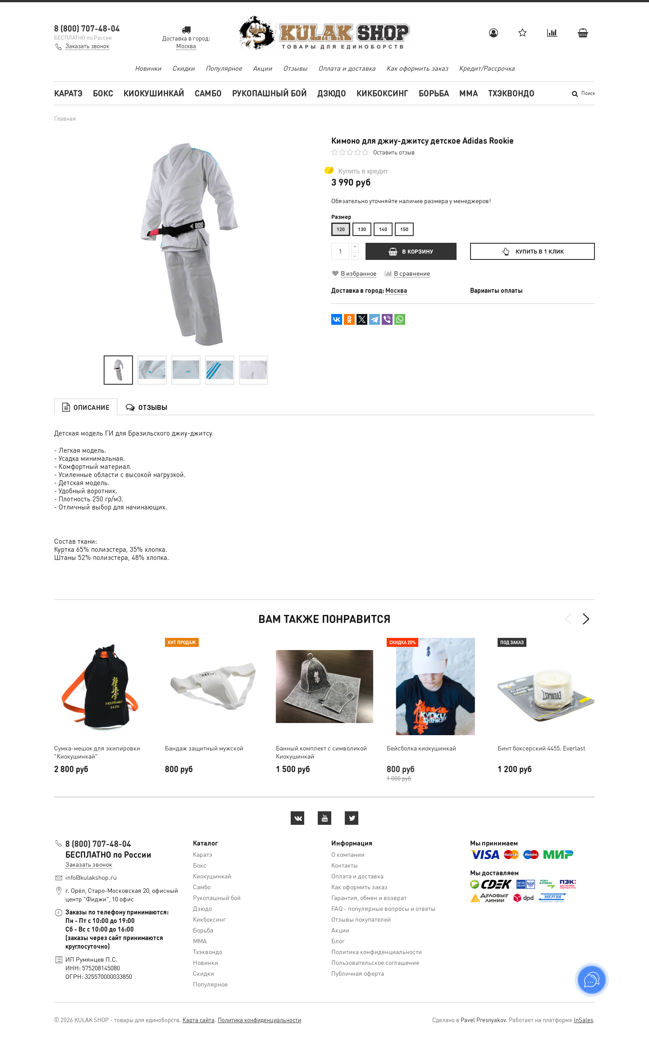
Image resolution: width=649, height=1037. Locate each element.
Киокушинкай (153, 93)
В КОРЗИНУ (410, 251)
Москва (396, 290)
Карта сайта (199, 1019)
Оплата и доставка (346, 68)
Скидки (183, 68)
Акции (262, 68)
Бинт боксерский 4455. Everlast (541, 748)
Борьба (434, 93)
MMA (468, 93)
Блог (338, 941)
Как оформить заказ (417, 68)
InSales (583, 1019)
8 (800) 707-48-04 (87, 28)
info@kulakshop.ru (91, 877)
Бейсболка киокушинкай (421, 748)
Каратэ (68, 93)
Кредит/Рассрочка (487, 68)
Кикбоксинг (382, 93)
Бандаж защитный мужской (204, 748)
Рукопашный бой (269, 93)
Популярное (224, 68)
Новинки (148, 68)
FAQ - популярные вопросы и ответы (383, 908)
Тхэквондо (511, 93)
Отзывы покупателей (361, 919)
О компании (348, 854)
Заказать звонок (87, 46)
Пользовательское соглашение (375, 962)
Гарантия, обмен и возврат (369, 897)
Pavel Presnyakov (483, 1019)
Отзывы (295, 68)
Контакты (344, 865)
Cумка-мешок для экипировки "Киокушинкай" (97, 752)
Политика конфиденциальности (376, 951)
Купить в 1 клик (532, 251)
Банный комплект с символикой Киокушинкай (321, 752)
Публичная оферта (357, 973)
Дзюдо (331, 93)
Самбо (208, 93)
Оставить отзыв (394, 152)
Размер (341, 216)
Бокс (103, 93)
